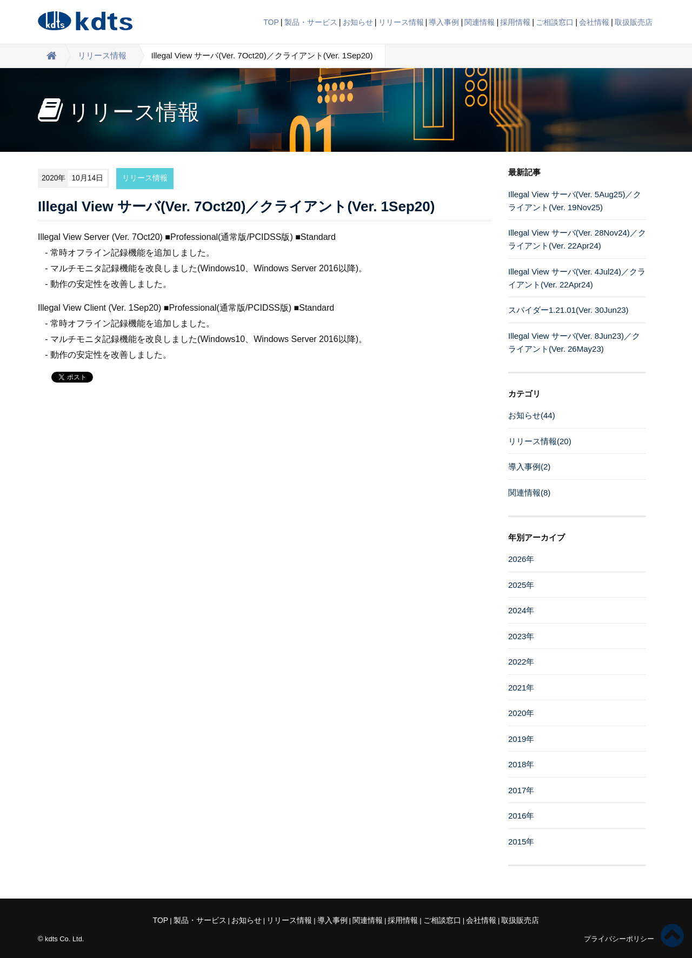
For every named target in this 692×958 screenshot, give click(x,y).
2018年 (521, 764)
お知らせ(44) (531, 415)
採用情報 (515, 22)
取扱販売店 (634, 22)
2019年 (521, 738)
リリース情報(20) (539, 441)
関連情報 (479, 22)
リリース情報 (401, 22)
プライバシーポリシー (619, 939)
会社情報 (594, 22)
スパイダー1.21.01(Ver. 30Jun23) (568, 309)
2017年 (521, 790)
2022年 (521, 661)
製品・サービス (310, 22)
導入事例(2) (529, 466)
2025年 (521, 584)
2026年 (521, 559)
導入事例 (444, 22)
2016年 (521, 815)
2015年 (521, 841)
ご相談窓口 (555, 22)
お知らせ (358, 22)
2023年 (521, 636)
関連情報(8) (529, 492)
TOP (271, 22)
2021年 (521, 687)
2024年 (521, 610)
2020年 (521, 713)
